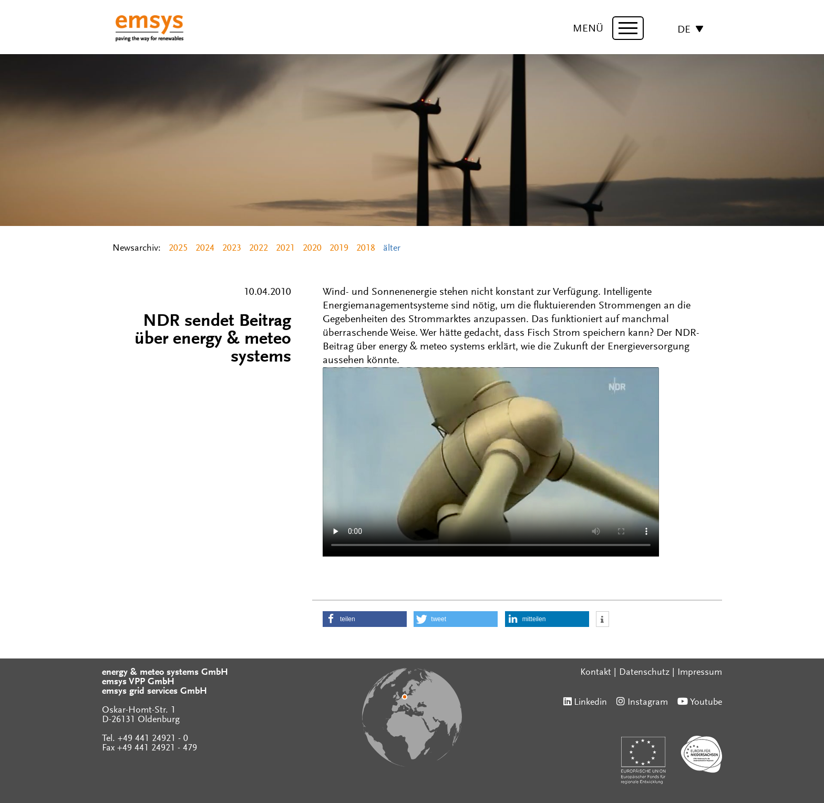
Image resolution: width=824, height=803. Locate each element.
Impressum (699, 672)
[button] (365, 619)
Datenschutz (644, 672)
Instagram (647, 702)
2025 (178, 248)
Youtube (706, 702)
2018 (365, 248)
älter (391, 248)
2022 (258, 248)
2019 (338, 248)
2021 (285, 248)
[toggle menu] (628, 28)
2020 (312, 248)
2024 (204, 248)
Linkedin (590, 702)
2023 (231, 248)
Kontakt (595, 672)
